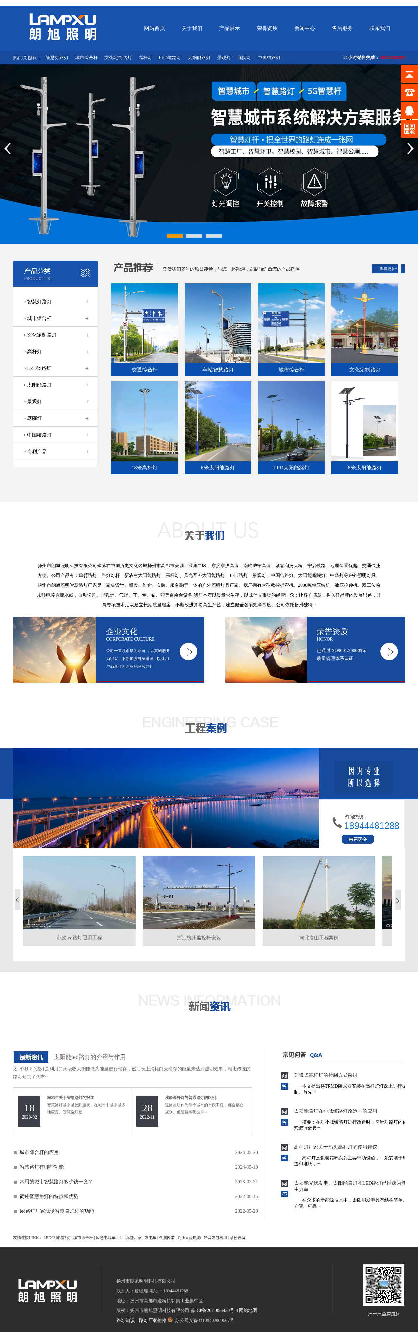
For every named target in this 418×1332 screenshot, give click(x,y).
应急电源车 (106, 1237)
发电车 (150, 1237)
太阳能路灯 (199, 57)
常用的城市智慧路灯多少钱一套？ (56, 1181)
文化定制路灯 (118, 57)
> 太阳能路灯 (37, 384)
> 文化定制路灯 (39, 334)
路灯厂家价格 (153, 1320)
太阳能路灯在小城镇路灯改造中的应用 (335, 1111)
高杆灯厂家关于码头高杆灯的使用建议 (335, 1147)
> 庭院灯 (32, 418)
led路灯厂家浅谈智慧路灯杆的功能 (57, 1211)
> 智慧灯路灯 (37, 301)
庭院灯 (244, 57)
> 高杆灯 (32, 351)
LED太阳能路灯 (291, 467)
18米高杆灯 (145, 467)
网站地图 (248, 1310)
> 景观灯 (32, 401)
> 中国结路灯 (37, 434)
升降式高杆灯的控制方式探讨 (326, 1075)
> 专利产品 (35, 451)
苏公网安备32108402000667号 (201, 1320)
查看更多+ (388, 268)
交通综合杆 (145, 369)
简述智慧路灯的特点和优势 (49, 1196)
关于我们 (192, 28)
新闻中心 (304, 28)
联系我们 (379, 28)
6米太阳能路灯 (218, 467)
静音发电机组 (215, 1237)
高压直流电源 (189, 1237)
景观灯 (224, 57)
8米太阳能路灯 (365, 467)
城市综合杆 (86, 57)
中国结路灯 (269, 57)
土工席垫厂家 (130, 1237)
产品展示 (229, 28)
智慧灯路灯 (57, 57)
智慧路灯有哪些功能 (42, 1167)
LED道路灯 (170, 57)
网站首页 (154, 28)
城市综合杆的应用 (39, 1152)
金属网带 (167, 1237)
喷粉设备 (238, 1237)
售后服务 (342, 28)
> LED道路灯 (37, 368)
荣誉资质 (267, 28)
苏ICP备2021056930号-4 (214, 1310)
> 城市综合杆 (37, 318)
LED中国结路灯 (57, 1237)
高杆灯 (145, 57)
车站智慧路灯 (218, 369)
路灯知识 (125, 1320)
